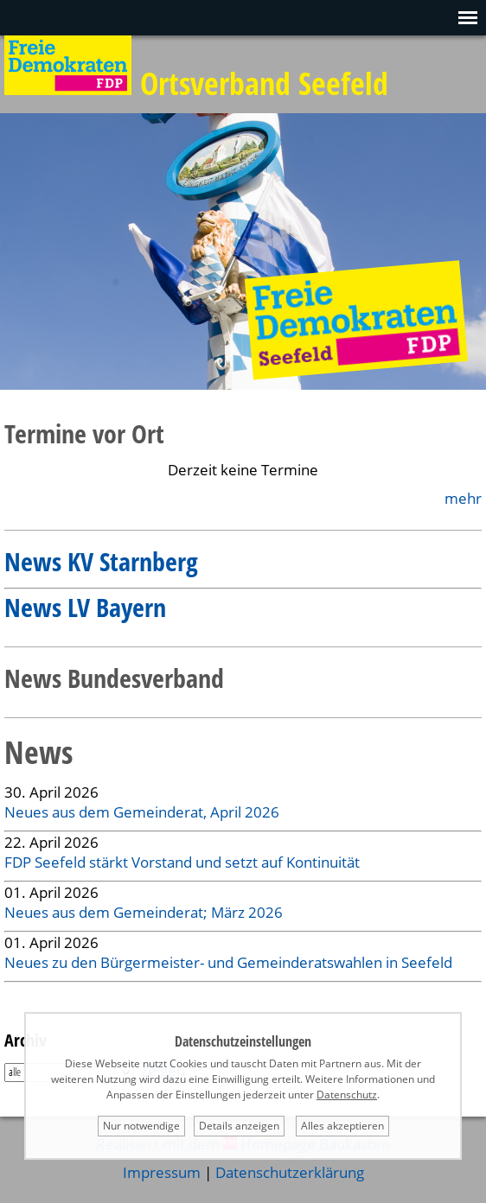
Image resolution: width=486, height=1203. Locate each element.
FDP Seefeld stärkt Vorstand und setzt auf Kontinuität (182, 862)
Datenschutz (347, 1094)
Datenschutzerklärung (289, 1172)
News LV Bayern (85, 607)
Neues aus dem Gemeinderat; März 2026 (143, 912)
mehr (463, 498)
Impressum (162, 1172)
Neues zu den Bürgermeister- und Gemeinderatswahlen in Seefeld (228, 962)
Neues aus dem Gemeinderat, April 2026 (141, 812)
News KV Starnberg (101, 561)
